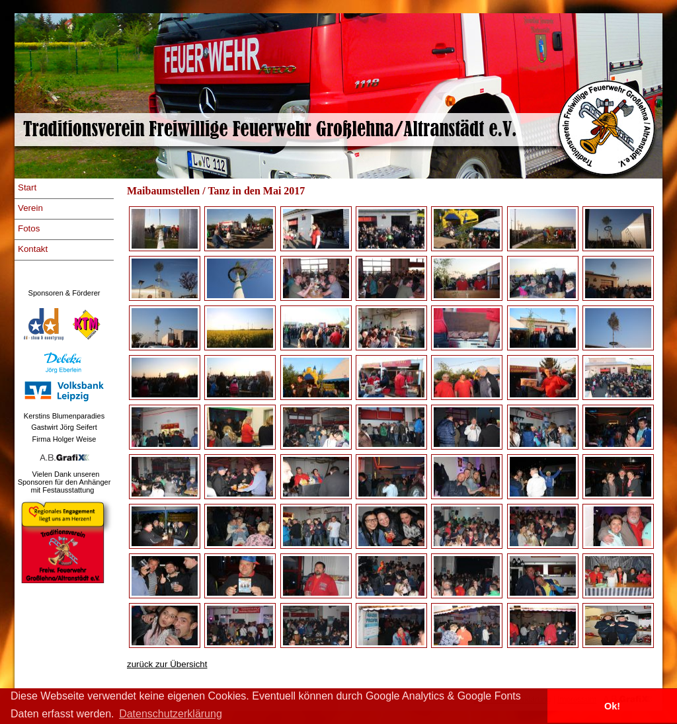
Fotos (29, 228)
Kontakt (33, 249)
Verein (30, 208)
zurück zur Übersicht (167, 664)
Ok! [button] (612, 706)
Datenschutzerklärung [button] (170, 713)
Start (27, 187)
